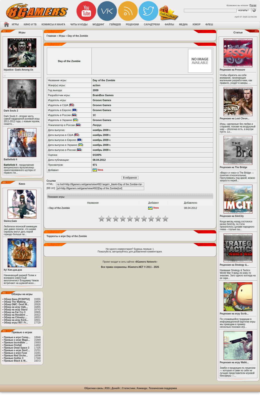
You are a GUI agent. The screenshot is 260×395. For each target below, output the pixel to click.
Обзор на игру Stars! (16, 309)
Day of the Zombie (78, 36)
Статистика (128, 388)
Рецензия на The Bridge (233, 167)
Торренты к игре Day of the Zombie (67, 236)
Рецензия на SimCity (232, 216)
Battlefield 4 (10, 159)
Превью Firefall (13, 345)
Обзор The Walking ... (16, 302)
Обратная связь (93, 388)
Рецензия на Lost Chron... (235, 118)
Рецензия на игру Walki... (234, 362)
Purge (253, 5)
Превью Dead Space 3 (16, 347)
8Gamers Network (146, 261)
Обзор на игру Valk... (16, 307)
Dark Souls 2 (11, 110)
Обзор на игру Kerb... (16, 320)
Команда (142, 388)
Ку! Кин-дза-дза (13, 270)
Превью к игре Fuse (15, 353)
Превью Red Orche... (16, 355)
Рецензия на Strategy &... (234, 265)
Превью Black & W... (15, 360)
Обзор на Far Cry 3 (14, 312)
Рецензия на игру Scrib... (234, 313)
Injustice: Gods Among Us (18, 69)
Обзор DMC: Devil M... (16, 304)
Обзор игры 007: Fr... (16, 322)
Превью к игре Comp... (17, 337)
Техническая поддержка (163, 388)
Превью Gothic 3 (13, 358)
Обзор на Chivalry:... (15, 317)
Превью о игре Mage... (17, 340)
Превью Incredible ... (16, 342)
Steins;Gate (10, 221)
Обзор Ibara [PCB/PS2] (17, 299)
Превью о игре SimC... (17, 350)
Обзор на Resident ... (16, 315)
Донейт (116, 388)
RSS (107, 388)
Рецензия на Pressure (232, 69)
